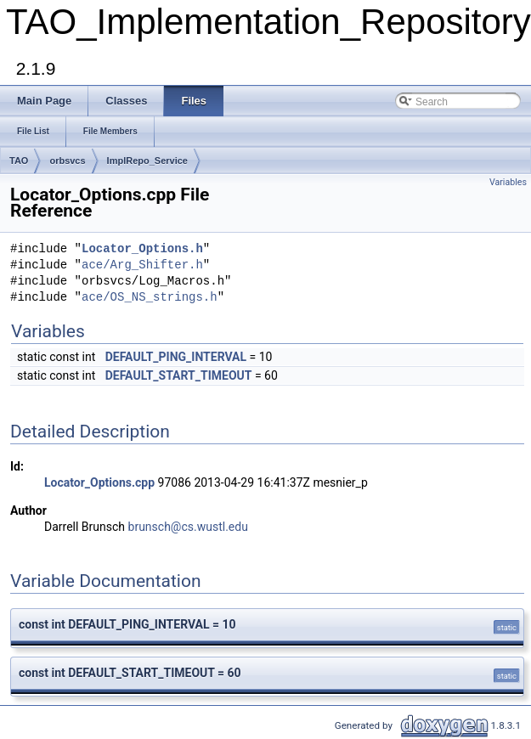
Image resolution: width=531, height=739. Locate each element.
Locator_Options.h (142, 249)
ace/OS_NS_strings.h (149, 298)
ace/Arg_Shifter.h (142, 265)
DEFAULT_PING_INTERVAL (175, 357)
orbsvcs (67, 160)
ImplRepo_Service (147, 160)
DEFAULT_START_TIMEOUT (178, 375)
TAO (18, 160)
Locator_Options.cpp (99, 482)
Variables (508, 182)
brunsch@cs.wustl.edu (188, 526)
